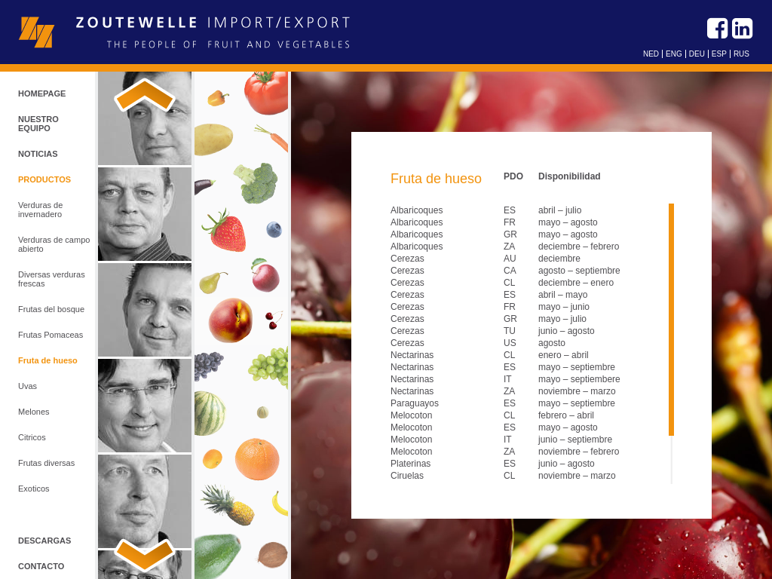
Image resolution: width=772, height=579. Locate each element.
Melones (34, 411)
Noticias (38, 153)
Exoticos (34, 488)
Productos (44, 179)
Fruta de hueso (48, 360)
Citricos (32, 437)
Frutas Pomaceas (50, 334)
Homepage (42, 93)
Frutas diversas (46, 462)
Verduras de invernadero (40, 210)
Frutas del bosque (51, 309)
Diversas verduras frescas (51, 279)
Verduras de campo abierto (54, 244)
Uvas (27, 386)
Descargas (44, 540)
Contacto (41, 566)
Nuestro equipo (38, 124)
